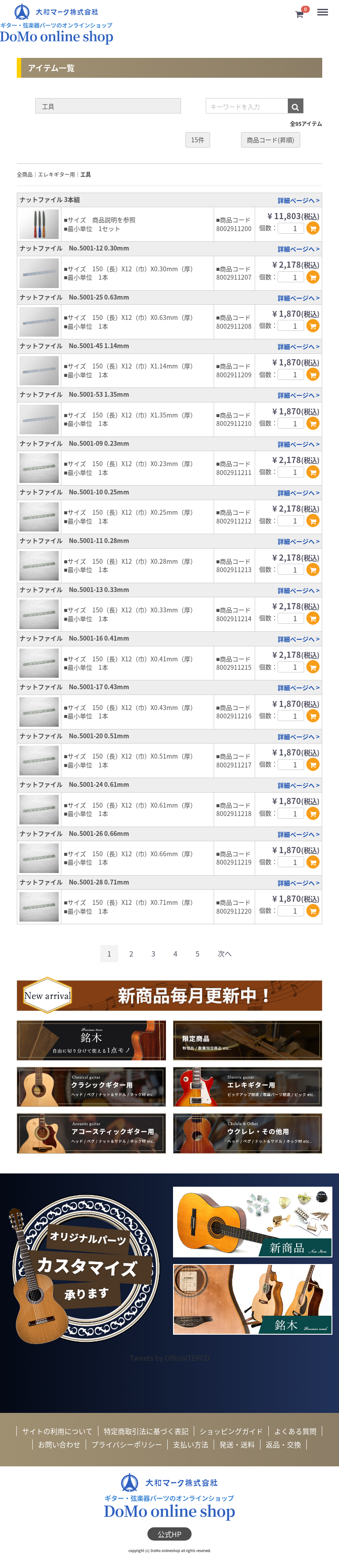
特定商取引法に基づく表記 (146, 1431)
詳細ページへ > (299, 200)
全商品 (25, 174)
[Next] (225, 953)
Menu (323, 9)
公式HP (169, 1534)
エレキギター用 (56, 174)
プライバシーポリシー (126, 1444)
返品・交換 (283, 1444)
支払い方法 (190, 1444)
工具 (85, 174)
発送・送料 (237, 1444)
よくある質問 (295, 1431)
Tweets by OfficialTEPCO (170, 1357)
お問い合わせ (59, 1444)
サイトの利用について (57, 1431)
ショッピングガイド (231, 1431)
